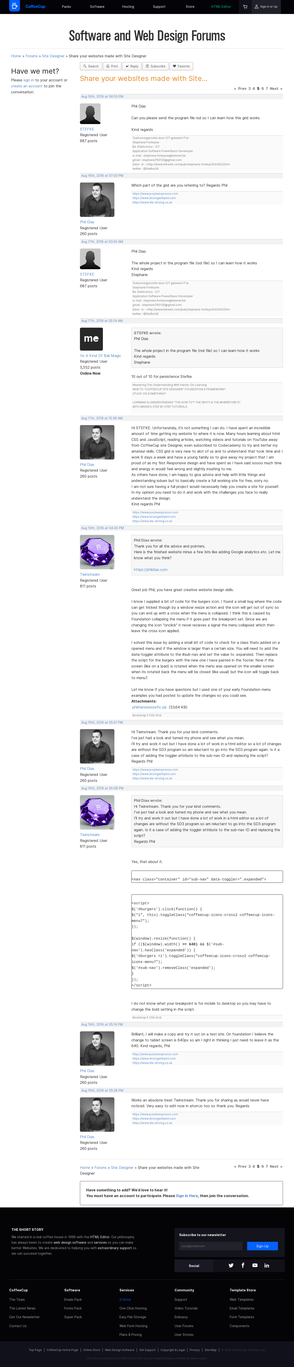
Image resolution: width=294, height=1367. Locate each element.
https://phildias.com (150, 569)
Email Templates (242, 1308)
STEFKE (87, 129)
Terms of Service (188, 1358)
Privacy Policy (163, 1358)
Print (112, 66)
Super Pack (73, 1317)
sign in (29, 80)
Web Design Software (119, 1350)
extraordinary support (115, 1248)
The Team (17, 1299)
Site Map (211, 1350)
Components (239, 1326)
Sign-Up (262, 1246)
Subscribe (155, 66)
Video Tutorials (186, 1308)
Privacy (195, 1350)
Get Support (147, 1350)
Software (97, 6)
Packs (66, 6)
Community (184, 1290)
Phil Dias (87, 222)
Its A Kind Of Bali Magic (100, 355)
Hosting (128, 6)
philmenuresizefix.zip (149, 707)
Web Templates (242, 1299)
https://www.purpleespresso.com (155, 193)
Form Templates (242, 1317)
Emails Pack (73, 1299)
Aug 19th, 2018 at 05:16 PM (102, 1024)
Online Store (91, 1350)
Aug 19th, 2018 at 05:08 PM (102, 788)
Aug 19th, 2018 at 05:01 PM (102, 722)
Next (274, 88)
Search (91, 66)
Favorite (181, 66)
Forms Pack (73, 1308)
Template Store (243, 1290)
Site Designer (53, 56)
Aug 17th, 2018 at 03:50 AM (102, 242)
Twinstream (90, 574)
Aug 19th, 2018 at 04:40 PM (102, 528)
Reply (132, 66)
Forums (31, 56)
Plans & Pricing (130, 1335)
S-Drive (125, 1299)
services (100, 1242)
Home (16, 56)
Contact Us (18, 1326)
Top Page (35, 1350)
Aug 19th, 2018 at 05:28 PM (102, 1090)
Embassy (181, 1317)
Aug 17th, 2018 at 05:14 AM (102, 321)
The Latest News (22, 1308)
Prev (242, 88)
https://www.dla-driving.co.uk (152, 202)
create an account (26, 86)
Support (159, 6)
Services (126, 1290)
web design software (70, 1242)
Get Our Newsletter (24, 1317)
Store (190, 6)
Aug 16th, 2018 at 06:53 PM (102, 96)
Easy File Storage (132, 1317)
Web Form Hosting (133, 1326)
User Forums (184, 1326)
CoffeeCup (18, 1290)
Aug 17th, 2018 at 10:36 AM (102, 418)
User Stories (184, 1335)
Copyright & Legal (173, 1350)
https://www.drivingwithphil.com (154, 198)
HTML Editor (221, 6)
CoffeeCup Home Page (62, 1350)
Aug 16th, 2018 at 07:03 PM (102, 175)
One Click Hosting (133, 1308)
